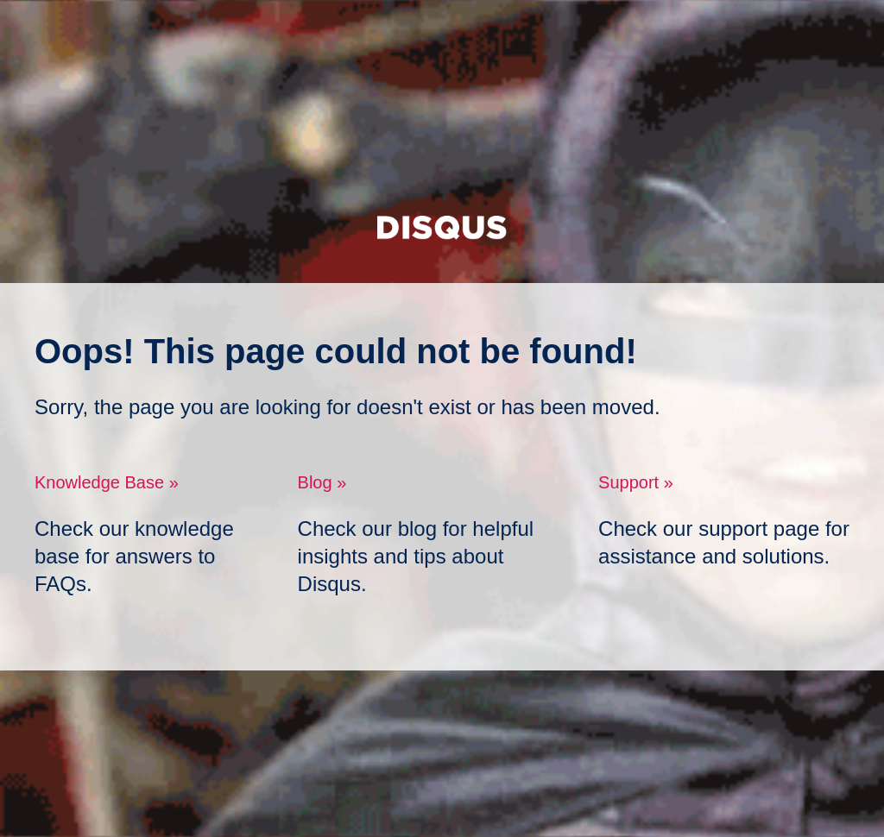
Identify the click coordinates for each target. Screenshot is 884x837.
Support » (635, 482)
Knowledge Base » (107, 482)
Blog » (322, 482)
